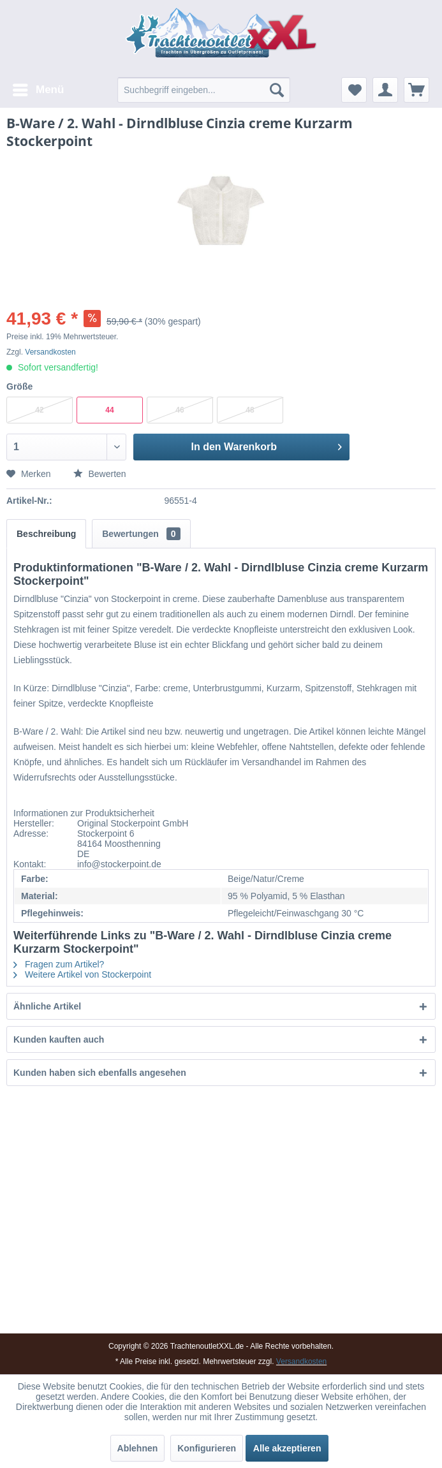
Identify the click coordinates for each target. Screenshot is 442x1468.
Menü (38, 88)
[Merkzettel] (354, 90)
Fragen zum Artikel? (58, 964)
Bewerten (99, 474)
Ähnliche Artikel (47, 1006)
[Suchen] (276, 90)
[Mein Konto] (385, 90)
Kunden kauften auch (58, 1039)
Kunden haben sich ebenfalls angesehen (99, 1073)
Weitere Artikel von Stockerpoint (82, 974)
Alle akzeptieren (287, 1448)
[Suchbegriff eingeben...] (203, 90)
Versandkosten (50, 352)
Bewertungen (141, 533)
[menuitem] (37, 90)
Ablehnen (137, 1448)
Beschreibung (46, 534)
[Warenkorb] (416, 90)
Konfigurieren (206, 1448)
